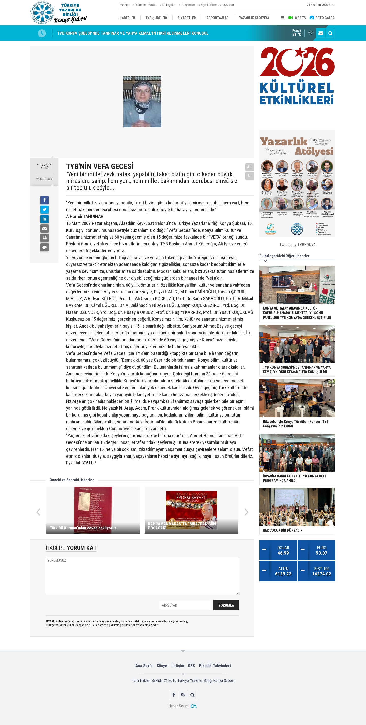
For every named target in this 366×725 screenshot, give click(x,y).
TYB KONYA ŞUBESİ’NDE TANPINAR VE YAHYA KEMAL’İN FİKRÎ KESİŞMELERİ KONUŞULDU (135, 33)
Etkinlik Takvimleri (215, 665)
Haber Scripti (178, 706)
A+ (249, 167)
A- (250, 175)
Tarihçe (124, 5)
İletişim (177, 665)
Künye (162, 665)
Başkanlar (188, 5)
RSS (191, 665)
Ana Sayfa (144, 665)
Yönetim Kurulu (145, 5)
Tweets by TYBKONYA (297, 244)
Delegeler (168, 5)
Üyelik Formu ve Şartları (217, 5)
